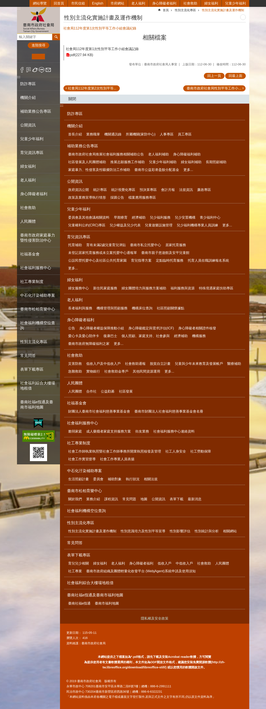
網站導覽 (40, 3)
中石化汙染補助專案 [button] (37, 295)
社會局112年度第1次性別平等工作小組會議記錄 (102, 49)
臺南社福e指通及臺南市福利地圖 (95, 595)
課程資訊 (111, 499)
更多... (188, 170)
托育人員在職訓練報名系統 (208, 260)
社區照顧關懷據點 (170, 308)
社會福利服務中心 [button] (35, 268)
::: (18, 8)
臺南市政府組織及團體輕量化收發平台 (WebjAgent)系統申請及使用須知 (141, 571)
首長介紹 (75, 134)
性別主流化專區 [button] (33, 342)
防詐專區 (28, 84)
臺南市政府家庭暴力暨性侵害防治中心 (37, 237)
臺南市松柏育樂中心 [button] (37, 309)
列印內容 (243, 17)
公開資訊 (75, 181)
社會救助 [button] (28, 208)
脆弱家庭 (75, 431)
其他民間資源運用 (146, 371)
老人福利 (138, 3)
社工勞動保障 (200, 451)
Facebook (22, 70)
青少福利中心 (210, 217)
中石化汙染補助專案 (84, 471)
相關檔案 (155, 37)
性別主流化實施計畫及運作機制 (223, 10)
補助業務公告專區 (82, 146)
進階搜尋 (38, 45)
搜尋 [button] (56, 37)
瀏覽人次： (73, 638)
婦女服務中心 (78, 288)
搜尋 (20, 36)
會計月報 (168, 190)
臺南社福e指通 (79, 603)
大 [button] (51, 56)
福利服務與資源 (183, 288)
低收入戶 (164, 563)
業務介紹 (93, 499)
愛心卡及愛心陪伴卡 (83, 336)
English (97, 3)
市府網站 (117, 3)
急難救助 (75, 371)
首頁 (166, 10)
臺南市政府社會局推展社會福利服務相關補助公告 (106, 154)
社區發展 (126, 391)
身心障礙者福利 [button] (33, 194)
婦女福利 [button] (28, 166)
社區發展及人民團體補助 (87, 162)
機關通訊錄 (112, 134)
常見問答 (28, 355)
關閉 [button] (72, 99)
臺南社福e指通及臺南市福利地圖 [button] (36, 404)
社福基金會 (76, 403)
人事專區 (167, 134)
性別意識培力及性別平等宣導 (143, 531)
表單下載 (176, 499)
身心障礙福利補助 (187, 154)
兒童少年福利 (235, 3)
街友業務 (142, 431)
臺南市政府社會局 (38, 20)
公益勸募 (108, 391)
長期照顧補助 (216, 162)
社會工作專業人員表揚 (117, 459)
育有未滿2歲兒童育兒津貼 (106, 245)
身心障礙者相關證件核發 (197, 328)
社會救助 (190, 3)
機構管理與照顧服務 (112, 308)
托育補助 (75, 245)
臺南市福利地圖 (107, 603)
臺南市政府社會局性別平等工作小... (214, 88)
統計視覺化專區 (123, 190)
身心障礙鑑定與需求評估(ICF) (151, 328)
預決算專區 (148, 190)
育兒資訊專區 (78, 237)
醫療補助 (234, 363)
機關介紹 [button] (28, 97)
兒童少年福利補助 (163, 162)
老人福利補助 (158, 154)
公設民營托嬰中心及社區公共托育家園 (97, 260)
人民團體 (75, 383)
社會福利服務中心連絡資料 (174, 431)
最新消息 (194, 499)
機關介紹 (75, 126)
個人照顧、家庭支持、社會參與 (145, 336)
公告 (71, 328)
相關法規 (151, 479)
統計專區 (100, 190)
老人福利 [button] (28, 180)
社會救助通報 (135, 363)
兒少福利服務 (160, 217)
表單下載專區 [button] (31, 369)
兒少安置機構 (185, 217)
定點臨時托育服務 (169, 260)
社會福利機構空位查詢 (37, 325)
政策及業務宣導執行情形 (87, 197)
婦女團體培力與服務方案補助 (143, 288)
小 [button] (25, 56)
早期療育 (121, 217)
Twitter (35, 70)
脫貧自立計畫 (160, 363)
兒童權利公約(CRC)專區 (86, 225)
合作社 (91, 391)
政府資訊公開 (78, 190)
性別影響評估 (180, 531)
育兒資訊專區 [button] (31, 152)
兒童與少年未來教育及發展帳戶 (199, 363)
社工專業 (75, 571)
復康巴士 (110, 336)
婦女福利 (211, 3)
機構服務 (199, 336)
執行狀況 (133, 479)
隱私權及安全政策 (154, 618)
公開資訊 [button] (28, 125)
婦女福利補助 (191, 162)
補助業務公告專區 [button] (35, 111)
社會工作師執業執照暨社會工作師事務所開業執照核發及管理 (114, 451)
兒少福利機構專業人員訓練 (197, 225)
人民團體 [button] (28, 221)
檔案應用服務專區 (142, 197)
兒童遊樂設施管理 (158, 225)
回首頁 (59, 3)
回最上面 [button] (235, 76)
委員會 (98, 479)
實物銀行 (93, 371)
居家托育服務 (175, 245)
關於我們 (75, 499)
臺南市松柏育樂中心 (84, 491)
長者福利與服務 (80, 308)
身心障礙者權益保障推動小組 (101, 328)
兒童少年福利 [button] (31, 139)
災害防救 (75, 363)
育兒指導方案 (141, 260)
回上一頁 (214, 76)
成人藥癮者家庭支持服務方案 (108, 431)
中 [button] (38, 56)
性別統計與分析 (207, 531)
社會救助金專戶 (116, 371)
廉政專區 (204, 190)
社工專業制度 (78, 443)
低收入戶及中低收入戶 (103, 363)
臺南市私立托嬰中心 (145, 245)
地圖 (143, 499)
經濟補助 (139, 217)
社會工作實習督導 (82, 459)
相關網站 (230, 531)
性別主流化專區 (185, 10)
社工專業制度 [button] (31, 281)
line (41, 70)
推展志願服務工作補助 (127, 162)
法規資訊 (186, 190)
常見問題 (129, 499)
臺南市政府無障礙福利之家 (88, 343)
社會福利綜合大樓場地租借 (37, 385)
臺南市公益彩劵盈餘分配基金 (156, 170)
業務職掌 (93, 134)
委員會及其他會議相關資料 (88, 217)
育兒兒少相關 (78, 563)
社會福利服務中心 (82, 423)
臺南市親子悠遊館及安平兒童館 (165, 253)
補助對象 (114, 479)
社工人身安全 (175, 451)
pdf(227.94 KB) (81, 55)
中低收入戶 (184, 563)
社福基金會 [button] (30, 254)
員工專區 (185, 134)
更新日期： (73, 632)
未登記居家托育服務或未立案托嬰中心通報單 (102, 253)
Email (48, 70)
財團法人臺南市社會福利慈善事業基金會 (99, 411)
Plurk (28, 70)
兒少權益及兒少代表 (125, 225)
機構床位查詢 (142, 308)
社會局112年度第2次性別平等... (92, 88)
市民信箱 (78, 3)
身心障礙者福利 (164, 3)
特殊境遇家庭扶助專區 (216, 288)
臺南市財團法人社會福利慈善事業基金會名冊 (168, 411)
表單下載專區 (78, 555)
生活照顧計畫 (78, 479)
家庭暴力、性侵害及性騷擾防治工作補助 (99, 170)
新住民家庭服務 (105, 288)
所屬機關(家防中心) (141, 134)
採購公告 (117, 197)
